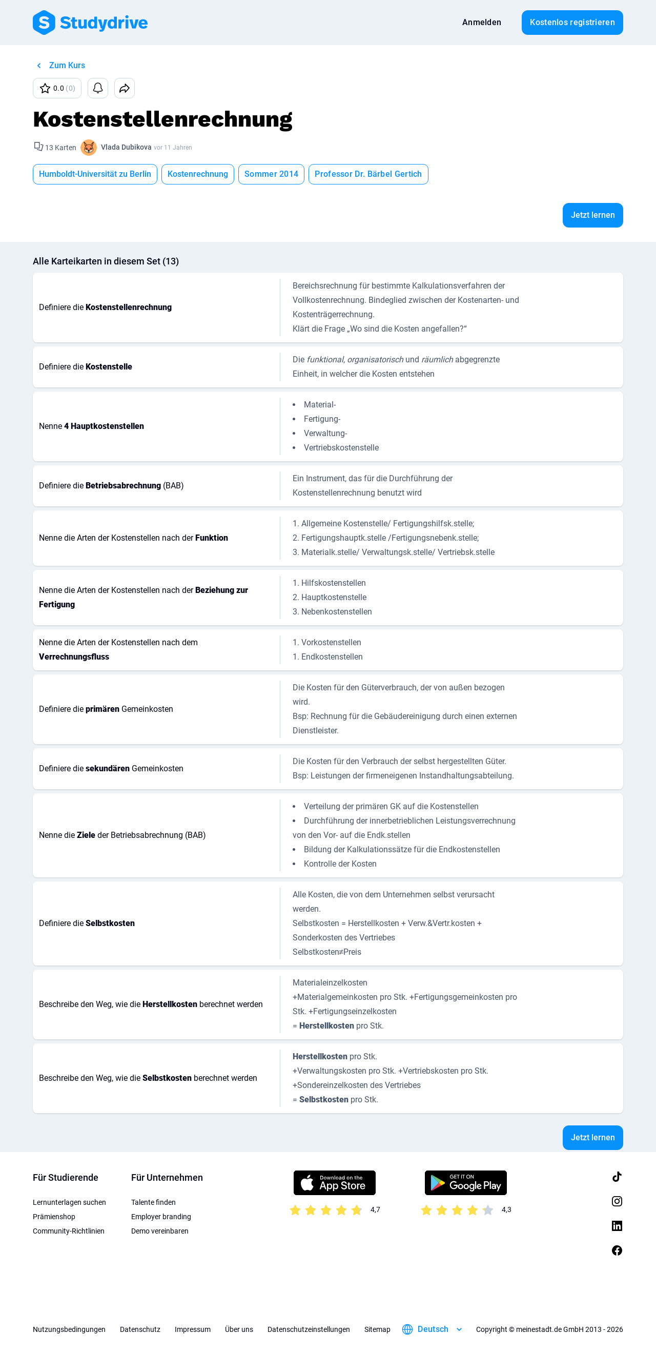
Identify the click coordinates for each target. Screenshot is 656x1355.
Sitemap (377, 1329)
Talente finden (153, 1202)
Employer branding (161, 1217)
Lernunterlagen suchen (69, 1202)
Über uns (239, 1329)
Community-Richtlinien (69, 1231)
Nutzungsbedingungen (69, 1329)
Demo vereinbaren (160, 1231)
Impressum (193, 1329)
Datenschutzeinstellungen (309, 1329)
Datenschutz (140, 1329)
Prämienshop (54, 1217)
